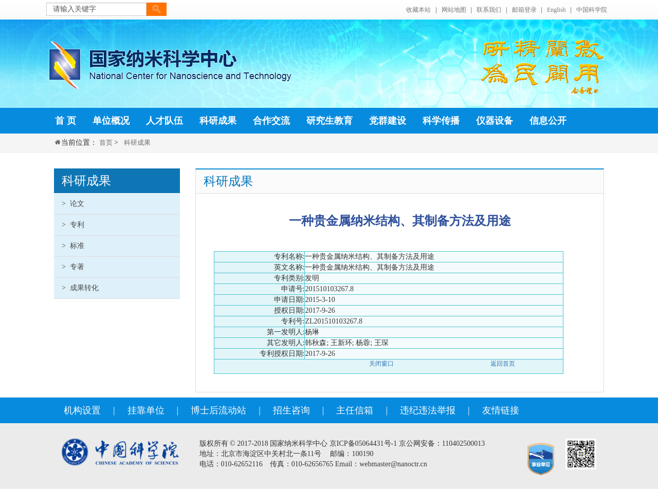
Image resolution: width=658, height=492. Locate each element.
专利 (73, 225)
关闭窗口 (381, 363)
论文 (73, 203)
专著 (73, 267)
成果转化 (80, 288)
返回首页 (502, 363)
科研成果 (137, 142)
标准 (73, 246)
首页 (106, 142)
